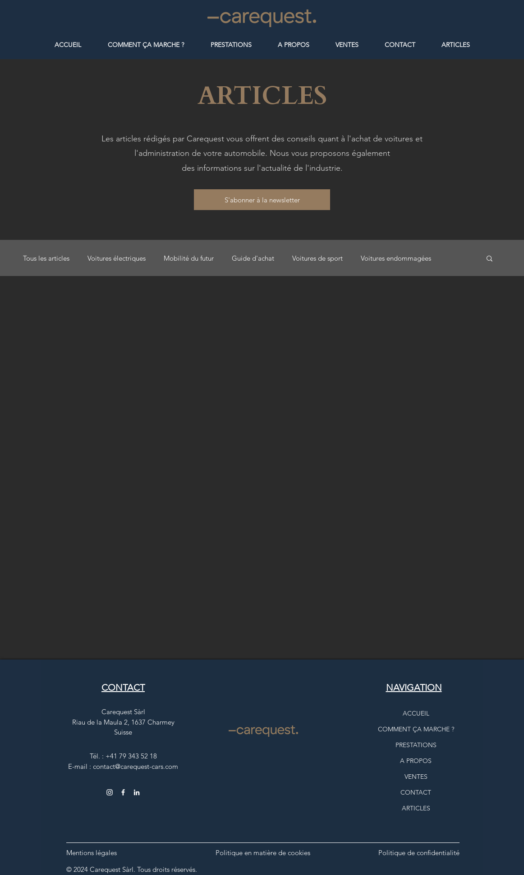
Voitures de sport (317, 258)
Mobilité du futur (189, 258)
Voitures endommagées (396, 258)
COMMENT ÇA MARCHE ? (416, 729)
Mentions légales (91, 852)
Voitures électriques (116, 258)
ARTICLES (416, 808)
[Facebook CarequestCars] (123, 792)
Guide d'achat (253, 258)
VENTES (415, 776)
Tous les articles (46, 258)
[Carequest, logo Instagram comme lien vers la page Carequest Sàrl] (137, 792)
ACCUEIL (416, 713)
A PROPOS (416, 761)
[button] (262, 199)
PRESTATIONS (416, 745)
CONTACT (415, 792)
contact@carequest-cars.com (135, 766)
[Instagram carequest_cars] (110, 792)
